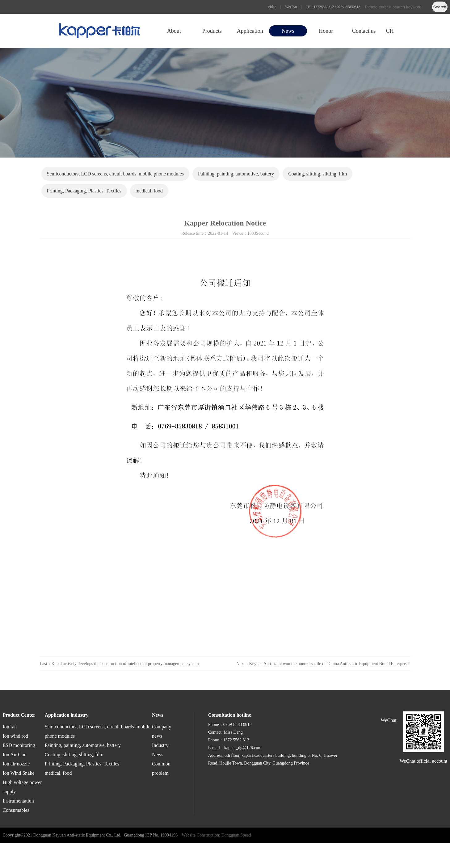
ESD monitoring (19, 745)
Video (271, 7)
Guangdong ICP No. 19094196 (151, 835)
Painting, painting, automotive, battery (236, 173)
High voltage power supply (22, 787)
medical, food (149, 190)
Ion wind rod (15, 736)
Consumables (16, 810)
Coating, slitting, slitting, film (317, 173)
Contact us (364, 31)
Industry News (160, 750)
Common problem (161, 768)
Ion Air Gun (15, 754)
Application (250, 31)
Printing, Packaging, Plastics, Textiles (84, 190)
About (174, 31)
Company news (161, 731)
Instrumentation (18, 800)
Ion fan (10, 726)
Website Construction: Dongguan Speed (216, 835)
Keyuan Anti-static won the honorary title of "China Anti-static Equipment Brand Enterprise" (329, 663)
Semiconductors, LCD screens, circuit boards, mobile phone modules (115, 173)
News (288, 31)
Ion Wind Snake (19, 773)
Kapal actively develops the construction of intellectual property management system (125, 663)
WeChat (291, 7)
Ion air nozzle (16, 763)
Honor (326, 31)
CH (390, 31)
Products (212, 31)
